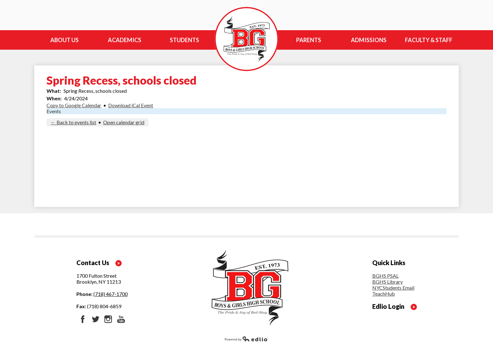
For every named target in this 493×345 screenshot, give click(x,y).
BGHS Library (387, 282)
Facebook (82, 319)
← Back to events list (73, 122)
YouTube (121, 319)
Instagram (108, 319)
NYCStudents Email (393, 288)
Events (54, 111)
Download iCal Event (130, 105)
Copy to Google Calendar (74, 105)
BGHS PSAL (385, 276)
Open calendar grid (123, 122)
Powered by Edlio (246, 339)
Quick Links (388, 262)
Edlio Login (388, 306)
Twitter (95, 319)
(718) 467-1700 (110, 294)
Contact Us (92, 262)
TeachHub (383, 294)
